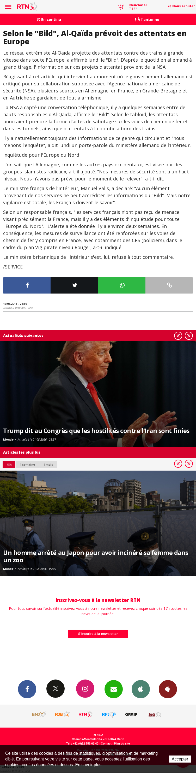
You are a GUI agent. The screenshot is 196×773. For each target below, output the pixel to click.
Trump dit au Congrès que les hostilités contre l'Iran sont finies (96, 430)
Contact (106, 743)
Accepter (180, 759)
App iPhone (141, 689)
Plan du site (122, 743)
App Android (168, 689)
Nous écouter (183, 6)
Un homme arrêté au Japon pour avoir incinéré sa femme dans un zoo (95, 556)
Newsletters (114, 689)
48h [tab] (9, 464)
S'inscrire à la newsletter (98, 634)
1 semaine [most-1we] (27, 464)
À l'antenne (147, 19)
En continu (49, 19)
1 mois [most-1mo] (48, 464)
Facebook (27, 689)
